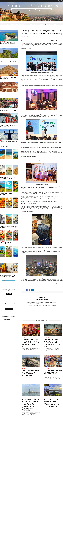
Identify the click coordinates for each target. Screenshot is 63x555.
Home (2, 0)
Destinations (22, 24)
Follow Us (9, 293)
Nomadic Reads (19, 0)
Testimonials (30, 0)
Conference (33, 36)
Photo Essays (30, 24)
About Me (5, 0)
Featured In (10, 0)
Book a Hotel (25, 0)
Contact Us (36, 24)
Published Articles (14, 24)
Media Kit (14, 0)
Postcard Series (52, 24)
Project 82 (46, 24)
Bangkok (29, 36)
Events (41, 24)
